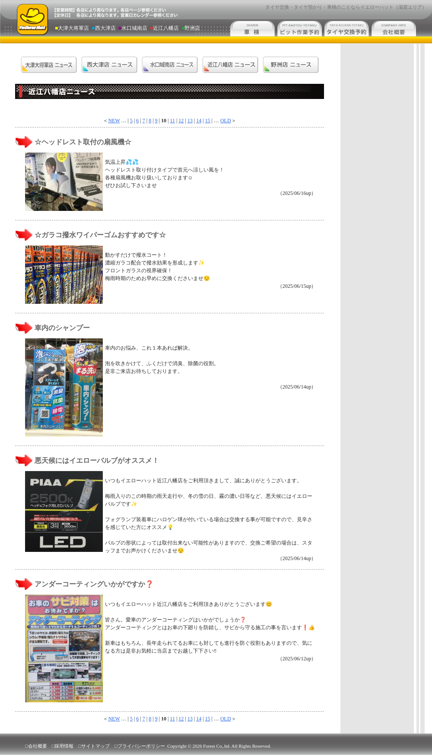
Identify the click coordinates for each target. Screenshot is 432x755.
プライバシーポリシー (141, 746)
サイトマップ (95, 746)
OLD (225, 121)
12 (181, 121)
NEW (114, 121)
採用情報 (63, 746)
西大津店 (104, 28)
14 (198, 121)
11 (172, 121)
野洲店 (190, 28)
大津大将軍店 (72, 28)
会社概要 (37, 746)
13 (190, 121)
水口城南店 (133, 28)
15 (207, 121)
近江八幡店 (165, 28)
